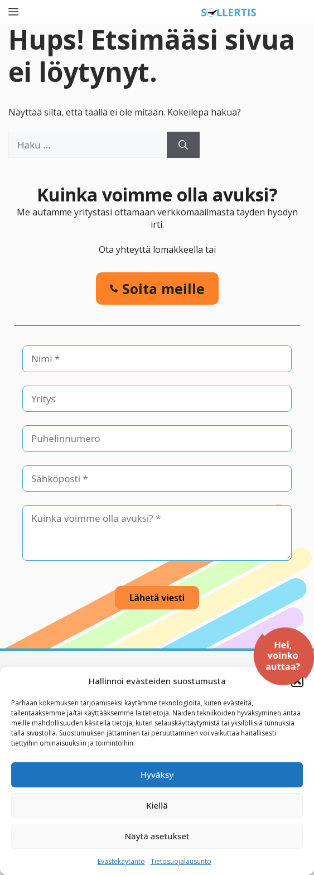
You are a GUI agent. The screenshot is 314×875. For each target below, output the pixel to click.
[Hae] (183, 145)
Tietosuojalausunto (181, 861)
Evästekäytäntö (121, 861)
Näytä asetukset (156, 836)
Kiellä (157, 805)
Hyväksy (157, 774)
